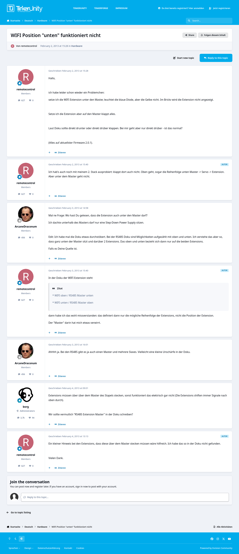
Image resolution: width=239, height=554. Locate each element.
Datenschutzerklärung (49, 548)
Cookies (80, 548)
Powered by (216, 548)
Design (29, 548)
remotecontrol (29, 45)
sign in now (81, 486)
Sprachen (14, 548)
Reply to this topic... (36, 497)
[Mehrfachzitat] (49, 152)
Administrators (27, 411)
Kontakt (68, 548)
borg (26, 407)
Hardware (76, 45)
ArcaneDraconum (26, 226)
